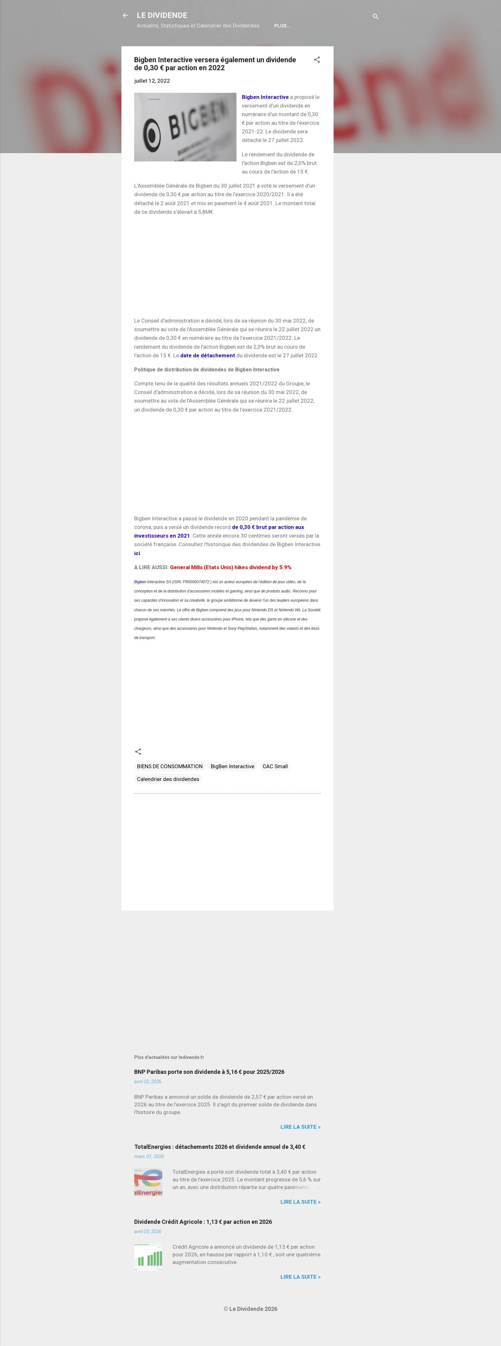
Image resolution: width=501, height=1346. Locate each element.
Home (149, 46)
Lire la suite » (301, 1147)
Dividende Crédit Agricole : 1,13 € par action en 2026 (203, 1242)
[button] (317, 81)
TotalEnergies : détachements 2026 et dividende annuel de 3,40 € (219, 1167)
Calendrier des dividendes (168, 799)
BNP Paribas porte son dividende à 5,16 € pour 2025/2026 (209, 1092)
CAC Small (275, 787)
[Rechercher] (376, 17)
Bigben (140, 602)
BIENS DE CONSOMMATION (170, 787)
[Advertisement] (359, 162)
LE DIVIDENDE (162, 15)
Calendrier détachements (202, 46)
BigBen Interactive (232, 787)
